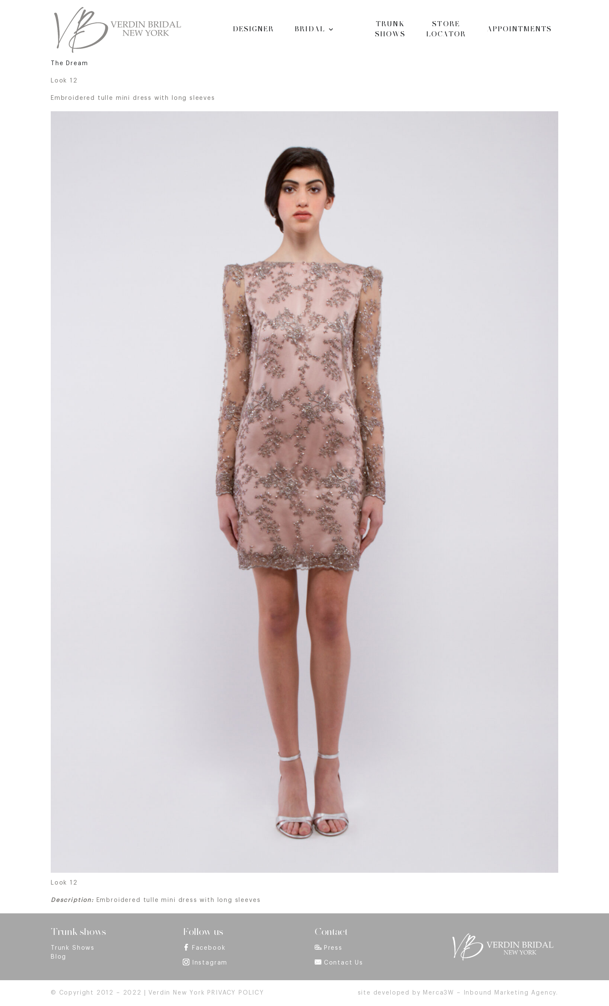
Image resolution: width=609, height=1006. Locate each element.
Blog (58, 957)
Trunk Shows (73, 948)
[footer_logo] (502, 936)
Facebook (209, 948)
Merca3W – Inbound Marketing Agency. (490, 993)
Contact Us (343, 963)
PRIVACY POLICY (235, 993)
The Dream (69, 63)
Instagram (210, 963)
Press (333, 948)
